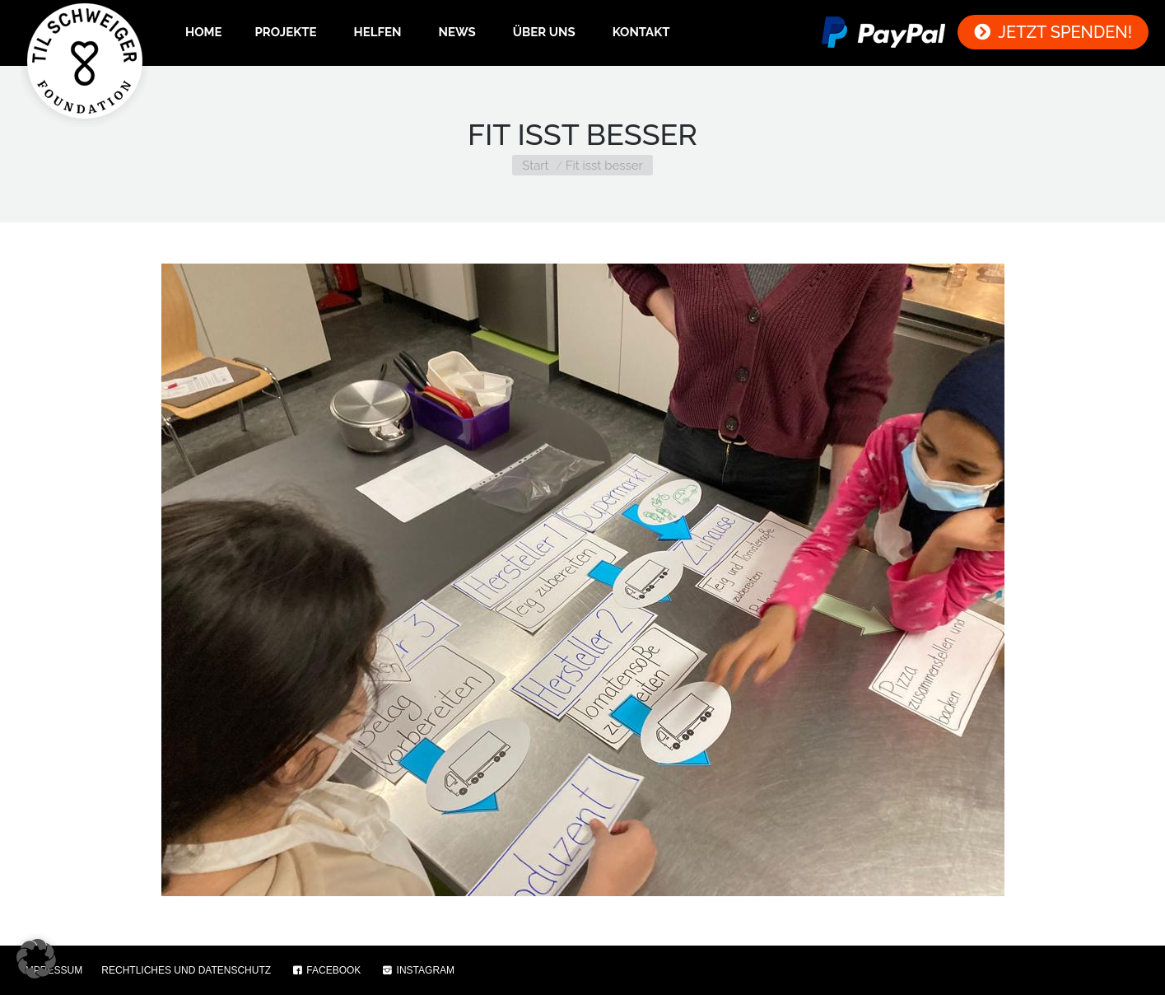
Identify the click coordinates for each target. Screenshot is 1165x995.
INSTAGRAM (417, 970)
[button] (36, 959)
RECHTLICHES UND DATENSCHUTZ (186, 970)
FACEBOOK (325, 970)
